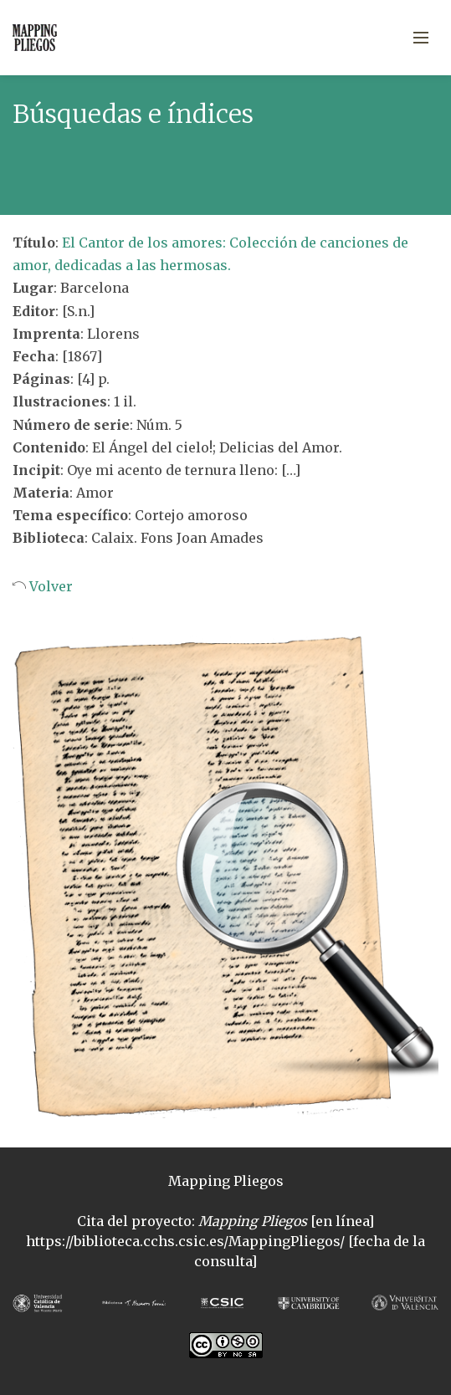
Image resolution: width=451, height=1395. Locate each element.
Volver (49, 586)
